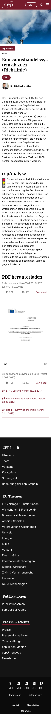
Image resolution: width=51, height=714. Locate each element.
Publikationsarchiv (13, 604)
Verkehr (7, 549)
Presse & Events (16, 622)
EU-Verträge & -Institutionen (20, 504)
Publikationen (14, 596)
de (31, 4)
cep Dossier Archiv (14, 609)
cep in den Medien (14, 647)
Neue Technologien (14, 584)
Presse (6, 629)
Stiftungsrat (9, 478)
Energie (7, 538)
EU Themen (12, 496)
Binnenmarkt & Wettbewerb (19, 515)
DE (6, 77)
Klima (5, 544)
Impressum (15, 695)
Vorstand (7, 466)
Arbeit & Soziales (13, 521)
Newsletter (9, 658)
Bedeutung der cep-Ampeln (20, 484)
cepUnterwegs (11, 652)
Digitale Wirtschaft (14, 566)
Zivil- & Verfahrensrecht (17, 572)
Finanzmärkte (10, 555)
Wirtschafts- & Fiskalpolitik (19, 509)
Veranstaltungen (12, 641)
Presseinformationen (15, 635)
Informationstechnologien (18, 561)
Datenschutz (35, 695)
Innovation (9, 578)
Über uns (8, 455)
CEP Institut (13, 448)
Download (41, 292)
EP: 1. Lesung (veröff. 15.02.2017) (22, 390)
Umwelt (7, 532)
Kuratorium (9, 472)
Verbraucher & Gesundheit (19, 526)
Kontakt (16, 705)
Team (5, 461)
